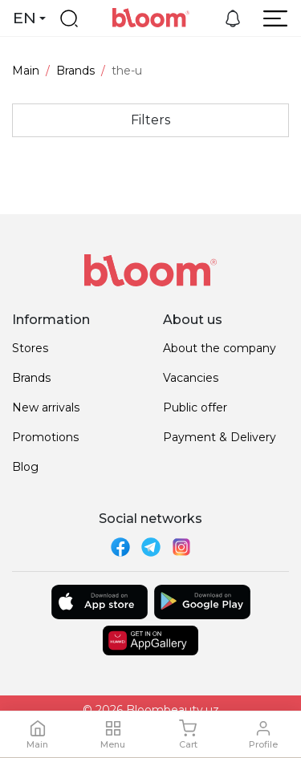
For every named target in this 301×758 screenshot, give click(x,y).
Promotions (45, 437)
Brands (75, 70)
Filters (150, 120)
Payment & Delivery (219, 437)
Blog (25, 467)
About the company (219, 348)
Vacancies (190, 378)
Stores (30, 348)
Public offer (195, 407)
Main (25, 70)
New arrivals (45, 407)
